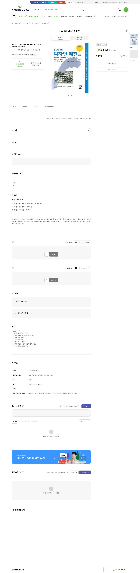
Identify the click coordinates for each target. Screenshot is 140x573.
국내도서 (17, 23)
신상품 (49, 16)
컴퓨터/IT (25, 23)
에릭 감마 (14, 44)
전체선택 (69, 242)
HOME (12, 23)
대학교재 (29, 207)
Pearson (14, 50)
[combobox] (37, 9)
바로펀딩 (64, 16)
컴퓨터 (28, 210)
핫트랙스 (61, 3)
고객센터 (126, 2)
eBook (44, 3)
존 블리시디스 (38, 44)
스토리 (70, 3)
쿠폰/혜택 (132, 61)
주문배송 (114, 2)
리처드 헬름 (22, 44)
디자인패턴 (45, 23)
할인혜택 (114, 16)
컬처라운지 (88, 16)
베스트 (43, 16)
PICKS (71, 16)
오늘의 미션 (106, 16)
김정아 (20, 47)
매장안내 (120, 2)
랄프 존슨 (29, 44)
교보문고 (35, 3)
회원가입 (97, 2)
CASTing (79, 16)
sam (52, 2)
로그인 (102, 2)
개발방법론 (35, 23)
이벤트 (131, 48)
